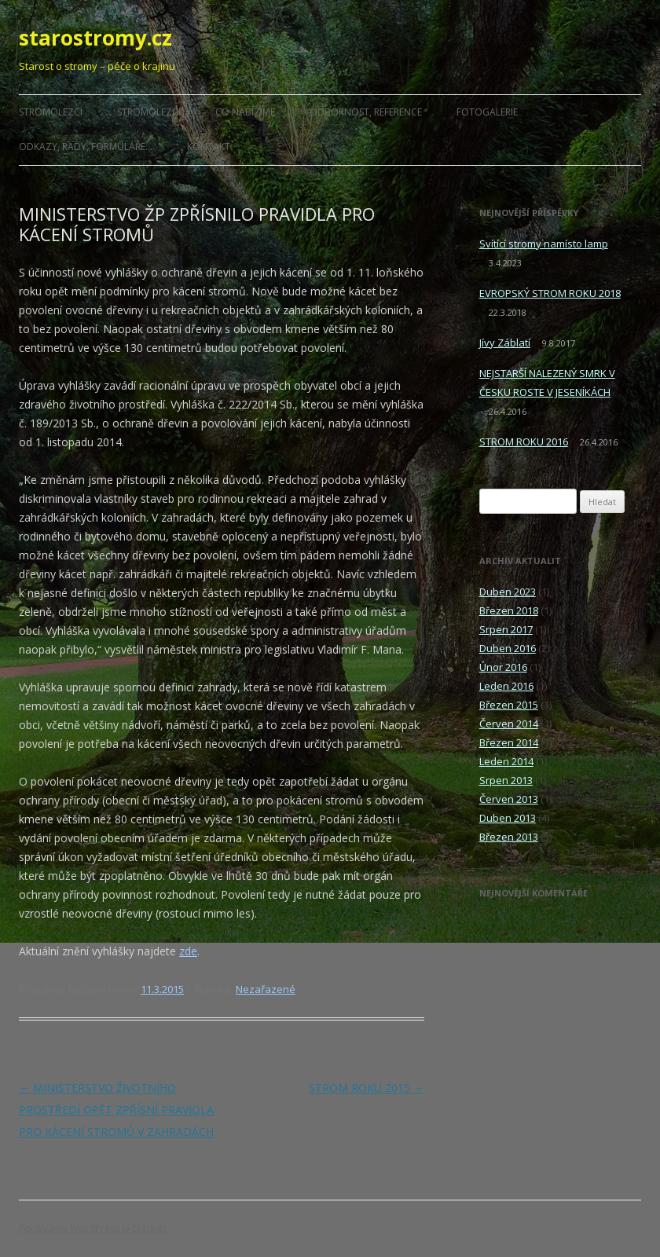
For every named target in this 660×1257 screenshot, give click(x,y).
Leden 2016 (506, 686)
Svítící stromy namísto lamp (543, 243)
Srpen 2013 (506, 780)
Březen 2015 (508, 705)
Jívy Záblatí (504, 342)
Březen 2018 (508, 610)
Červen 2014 (508, 723)
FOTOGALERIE (487, 112)
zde (188, 951)
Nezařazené (265, 989)
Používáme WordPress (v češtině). (93, 1228)
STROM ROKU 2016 (523, 441)
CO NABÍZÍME (245, 112)
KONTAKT (208, 146)
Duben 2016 (507, 648)
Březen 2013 (508, 837)
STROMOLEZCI (50, 112)
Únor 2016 (503, 667)
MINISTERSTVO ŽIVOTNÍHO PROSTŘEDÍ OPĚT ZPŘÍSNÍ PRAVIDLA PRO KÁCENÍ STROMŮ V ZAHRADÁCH (116, 1109)
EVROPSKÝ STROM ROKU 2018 (550, 293)
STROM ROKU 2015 (366, 1087)
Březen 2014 (508, 742)
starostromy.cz (95, 38)
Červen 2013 (508, 799)
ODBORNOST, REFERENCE (366, 112)
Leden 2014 (506, 761)
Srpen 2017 (506, 629)
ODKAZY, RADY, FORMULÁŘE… (85, 146)
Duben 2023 (507, 592)
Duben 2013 (507, 818)
